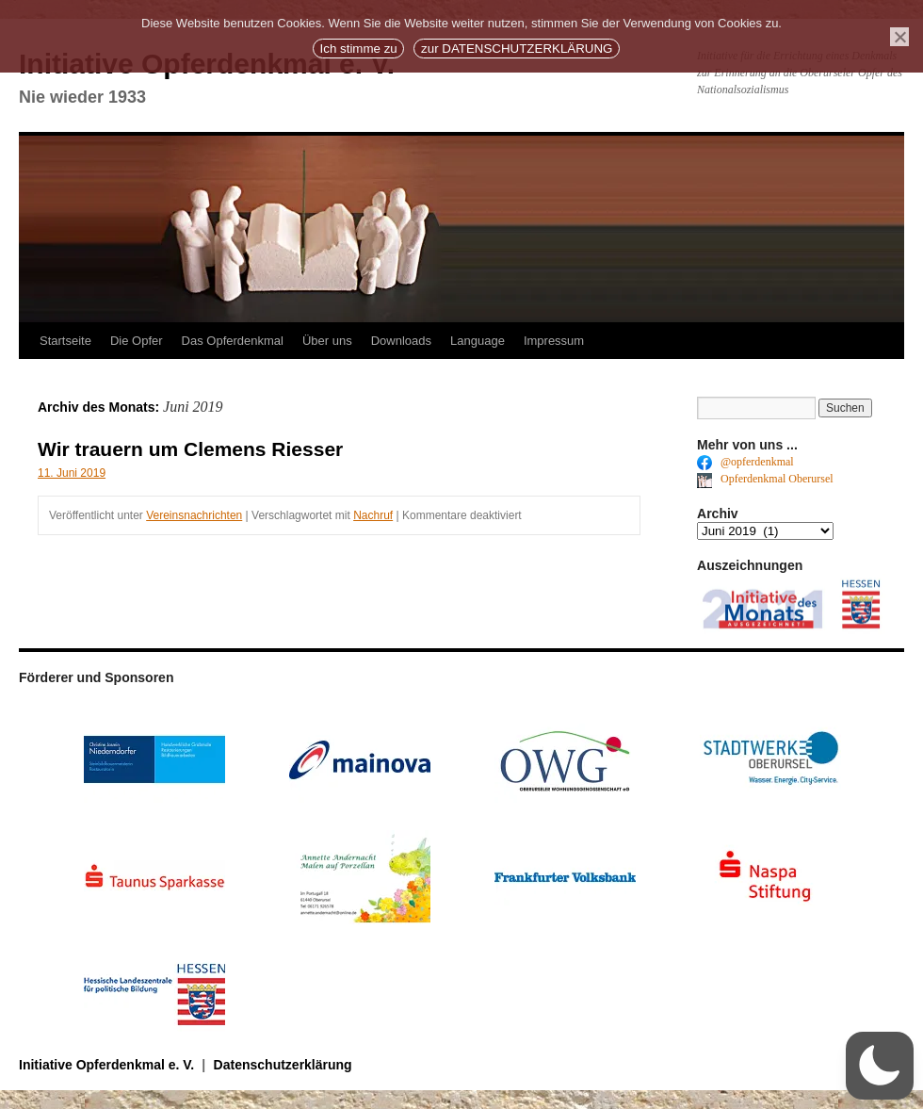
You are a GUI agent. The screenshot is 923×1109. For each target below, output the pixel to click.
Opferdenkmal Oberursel (765, 478)
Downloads (401, 341)
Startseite (65, 341)
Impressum (554, 341)
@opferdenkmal (745, 461)
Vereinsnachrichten (194, 515)
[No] (899, 36)
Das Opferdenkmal (232, 341)
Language (477, 341)
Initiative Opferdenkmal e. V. (108, 1064)
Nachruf (373, 515)
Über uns (327, 341)
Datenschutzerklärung (283, 1064)
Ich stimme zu (358, 48)
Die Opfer (136, 341)
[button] (880, 1066)
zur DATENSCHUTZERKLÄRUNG (516, 48)
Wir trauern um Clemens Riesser (190, 449)
